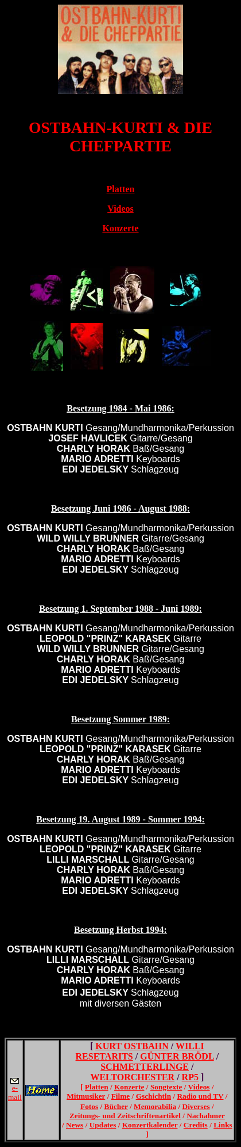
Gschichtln (153, 1096)
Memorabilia (155, 1106)
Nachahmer (205, 1115)
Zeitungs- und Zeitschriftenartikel (125, 1115)
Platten (96, 1087)
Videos (199, 1087)
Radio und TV (200, 1096)
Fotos (89, 1106)
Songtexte (166, 1087)
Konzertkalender (150, 1125)
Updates (103, 1125)
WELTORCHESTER (132, 1077)
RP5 (190, 1077)
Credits (196, 1125)
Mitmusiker (86, 1096)
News (74, 1125)
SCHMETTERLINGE (144, 1067)
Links (222, 1125)
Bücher (116, 1106)
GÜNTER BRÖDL (176, 1056)
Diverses (196, 1106)
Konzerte (129, 1087)
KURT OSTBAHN (132, 1046)
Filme (120, 1096)
